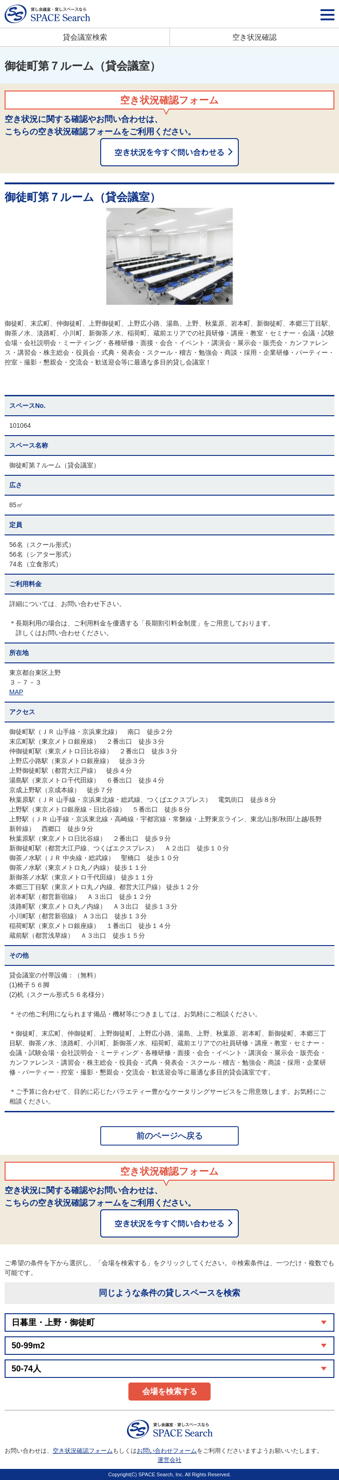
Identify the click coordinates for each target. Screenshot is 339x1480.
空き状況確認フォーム (83, 1450)
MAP (16, 692)
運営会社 (169, 1459)
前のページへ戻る (169, 1135)
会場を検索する (169, 1391)
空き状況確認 (254, 37)
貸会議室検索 (85, 37)
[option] (169, 256)
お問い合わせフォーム (167, 1450)
